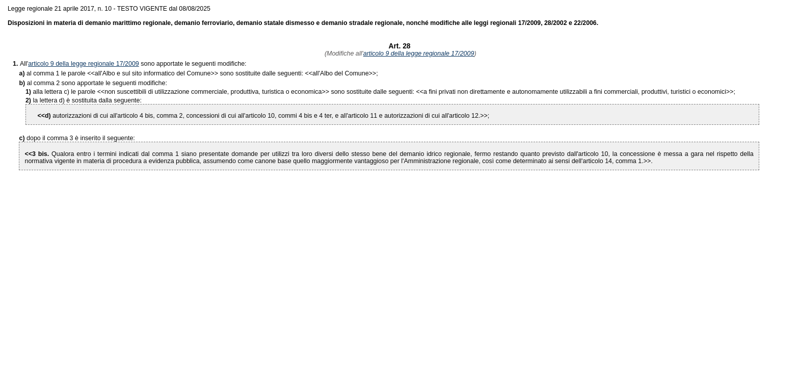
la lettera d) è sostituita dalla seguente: (87, 100)
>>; (345, 73)
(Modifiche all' (343, 53)
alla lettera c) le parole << (69, 91)
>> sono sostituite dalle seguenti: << (203, 73)
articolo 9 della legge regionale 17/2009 (418, 53)
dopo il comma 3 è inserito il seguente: (80, 138)
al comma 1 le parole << (60, 73)
